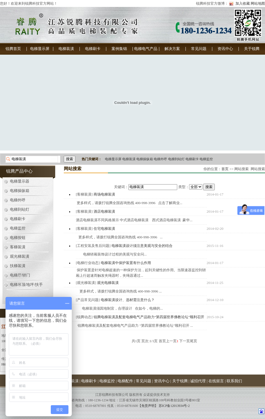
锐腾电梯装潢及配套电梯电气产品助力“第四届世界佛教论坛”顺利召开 (149, 317)
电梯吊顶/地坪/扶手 (26, 285)
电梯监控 (206, 159)
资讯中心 (225, 49)
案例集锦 (119, 49)
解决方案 (172, 49)
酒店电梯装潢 (104, 211)
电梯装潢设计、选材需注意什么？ (128, 300)
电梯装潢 (66, 49)
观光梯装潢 (19, 256)
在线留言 (216, 381)
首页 (225, 169)
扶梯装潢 (17, 266)
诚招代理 (198, 381)
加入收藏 (242, 3)
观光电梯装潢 (108, 283)
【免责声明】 (148, 406)
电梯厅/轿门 (20, 275)
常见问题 (198, 49)
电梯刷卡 (92, 49)
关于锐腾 (251, 49)
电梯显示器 (19, 181)
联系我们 (234, 381)
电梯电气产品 (145, 49)
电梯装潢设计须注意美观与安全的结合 (142, 246)
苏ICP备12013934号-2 (174, 406)
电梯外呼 (160, 159)
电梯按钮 (17, 238)
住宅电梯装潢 (104, 228)
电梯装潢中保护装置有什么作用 (126, 263)
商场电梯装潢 (104, 194)
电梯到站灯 (176, 159)
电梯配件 (125, 381)
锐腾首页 (13, 49)
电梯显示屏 (39, 49)
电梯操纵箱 (144, 159)
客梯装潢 (17, 247)
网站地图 (258, 3)
